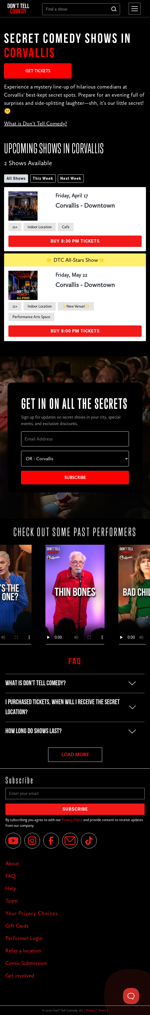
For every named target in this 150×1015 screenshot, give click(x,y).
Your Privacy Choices (31, 913)
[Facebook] (51, 840)
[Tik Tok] (89, 840)
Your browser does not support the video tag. (75, 597)
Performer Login (24, 938)
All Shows (16, 178)
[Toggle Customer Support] (131, 996)
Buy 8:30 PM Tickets (75, 241)
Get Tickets (37, 70)
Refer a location (23, 950)
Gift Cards (17, 925)
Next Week (70, 178)
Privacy (90, 1010)
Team (11, 900)
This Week (43, 178)
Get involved (19, 975)
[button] (133, 9)
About (12, 863)
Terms (102, 1010)
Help (10, 888)
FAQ (10, 876)
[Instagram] (32, 840)
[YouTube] (13, 840)
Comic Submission (26, 963)
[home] (21, 9)
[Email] (70, 840)
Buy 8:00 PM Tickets (75, 331)
